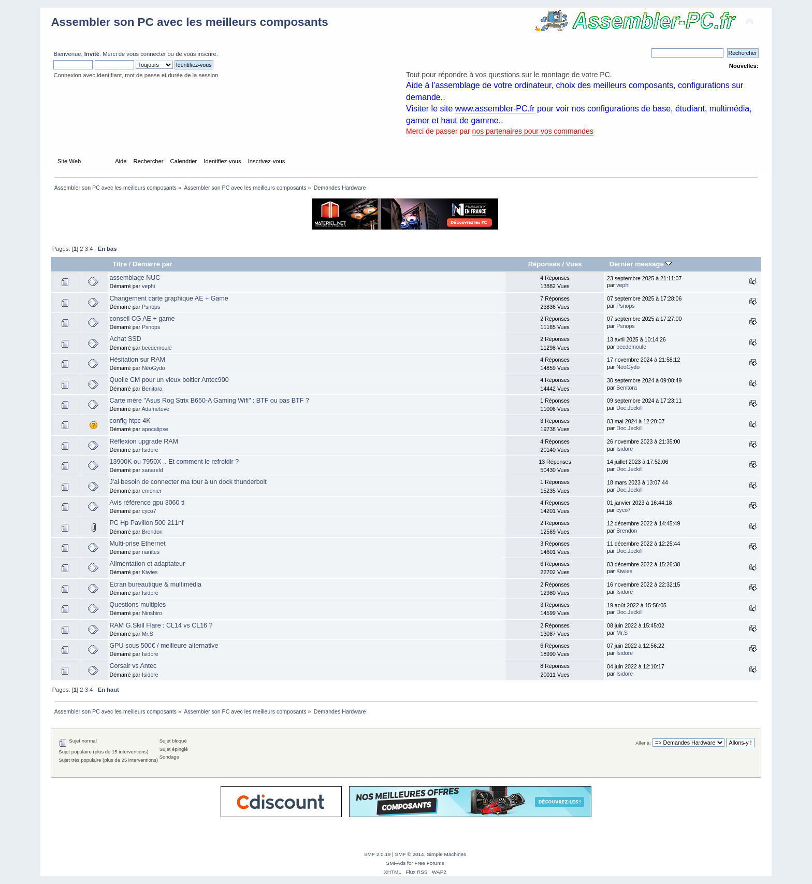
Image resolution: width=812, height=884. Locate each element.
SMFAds (396, 863)
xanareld (152, 470)
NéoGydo (153, 368)
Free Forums (429, 863)
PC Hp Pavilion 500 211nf (147, 522)
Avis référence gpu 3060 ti (147, 502)
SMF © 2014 (409, 854)
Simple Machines (446, 854)
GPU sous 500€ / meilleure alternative (164, 645)
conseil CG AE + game (142, 318)
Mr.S (147, 634)
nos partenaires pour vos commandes (532, 131)
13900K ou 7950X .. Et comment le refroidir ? (174, 461)
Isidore (150, 450)
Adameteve (155, 409)
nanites (151, 552)
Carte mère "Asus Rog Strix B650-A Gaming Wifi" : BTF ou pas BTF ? (209, 400)
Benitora (152, 389)
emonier (152, 491)
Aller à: (643, 743)
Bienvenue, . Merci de (89, 54)
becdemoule (157, 348)
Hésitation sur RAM (137, 359)
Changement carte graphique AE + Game (169, 298)
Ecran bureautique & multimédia (155, 584)
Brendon (152, 532)
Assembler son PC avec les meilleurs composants (189, 22)
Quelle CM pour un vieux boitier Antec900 (169, 379)
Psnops (151, 307)
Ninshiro (152, 613)
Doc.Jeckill (629, 408)
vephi (148, 286)
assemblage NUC (135, 277)
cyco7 (149, 511)
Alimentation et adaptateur (147, 563)
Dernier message (641, 264)
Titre (119, 264)
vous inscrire (200, 54)
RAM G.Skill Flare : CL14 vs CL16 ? (161, 625)
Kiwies (150, 572)
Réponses (544, 264)
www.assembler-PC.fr (495, 108)
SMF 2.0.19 (377, 854)
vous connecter (146, 54)
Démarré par (152, 264)
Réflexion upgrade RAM (144, 441)
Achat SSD (125, 339)
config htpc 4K (130, 420)
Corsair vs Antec (133, 665)
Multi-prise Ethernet (138, 543)
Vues (574, 264)
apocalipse (155, 429)
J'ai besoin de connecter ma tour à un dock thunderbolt (188, 482)
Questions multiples (138, 604)
